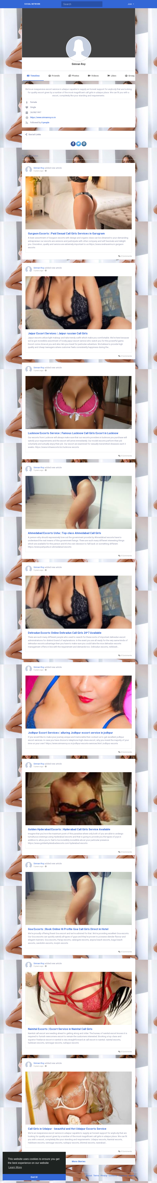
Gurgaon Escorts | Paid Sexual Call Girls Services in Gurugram (66, 233)
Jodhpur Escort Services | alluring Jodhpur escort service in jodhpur (70, 732)
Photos (73, 75)
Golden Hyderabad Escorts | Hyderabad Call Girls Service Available (69, 829)
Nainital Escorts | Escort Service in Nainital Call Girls (60, 1029)
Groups (130, 75)
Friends (54, 75)
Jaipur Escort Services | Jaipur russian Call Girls (58, 333)
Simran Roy (78, 64)
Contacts (113, 1175)
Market (132, 1175)
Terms (96, 1175)
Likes (111, 75)
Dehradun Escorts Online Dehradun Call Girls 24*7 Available (64, 632)
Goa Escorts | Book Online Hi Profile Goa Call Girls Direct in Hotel (68, 929)
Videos (93, 75)
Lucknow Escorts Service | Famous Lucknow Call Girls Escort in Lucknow (73, 433)
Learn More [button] (15, 1167)
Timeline (33, 75)
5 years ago (38, 171)
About (89, 1175)
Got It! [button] (34, 1177)
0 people (45, 122)
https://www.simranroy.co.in (43, 117)
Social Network (32, 4)
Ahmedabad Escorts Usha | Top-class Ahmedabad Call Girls (64, 533)
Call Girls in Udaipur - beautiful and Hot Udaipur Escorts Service (67, 1128)
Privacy (104, 1175)
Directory (123, 1175)
